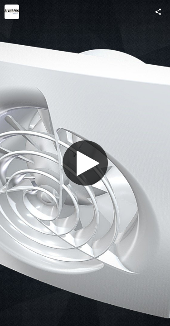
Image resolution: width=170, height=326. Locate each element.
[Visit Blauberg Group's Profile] (12, 12)
